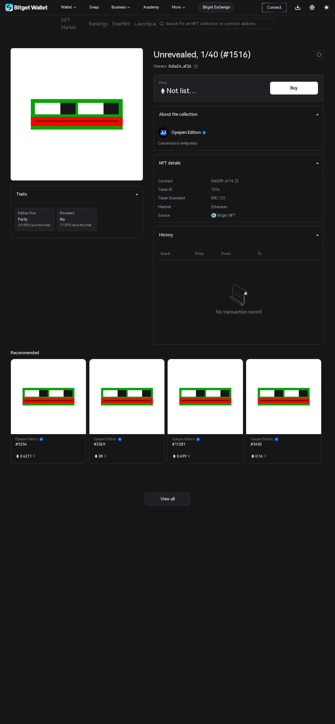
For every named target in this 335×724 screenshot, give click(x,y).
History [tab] (239, 234)
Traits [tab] (77, 194)
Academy (151, 7)
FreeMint (121, 24)
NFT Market (68, 23)
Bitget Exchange (216, 7)
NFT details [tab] (239, 163)
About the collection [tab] (239, 114)
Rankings (98, 24)
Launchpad (146, 24)
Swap (94, 7)
